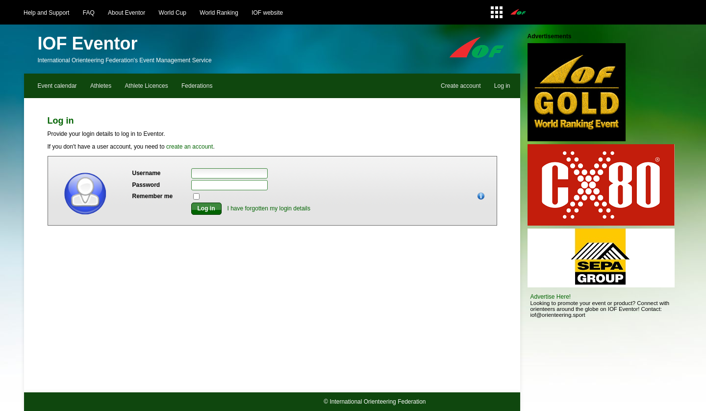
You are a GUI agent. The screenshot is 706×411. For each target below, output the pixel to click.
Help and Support (46, 12)
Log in (502, 85)
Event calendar (57, 85)
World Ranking (219, 12)
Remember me (152, 196)
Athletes (100, 85)
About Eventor (126, 12)
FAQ (89, 12)
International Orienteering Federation (377, 401)
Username (146, 173)
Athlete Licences (146, 85)
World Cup (172, 12)
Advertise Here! (550, 296)
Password (146, 184)
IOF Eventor (88, 43)
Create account (460, 85)
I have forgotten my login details (268, 208)
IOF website (267, 12)
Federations (196, 85)
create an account (189, 146)
